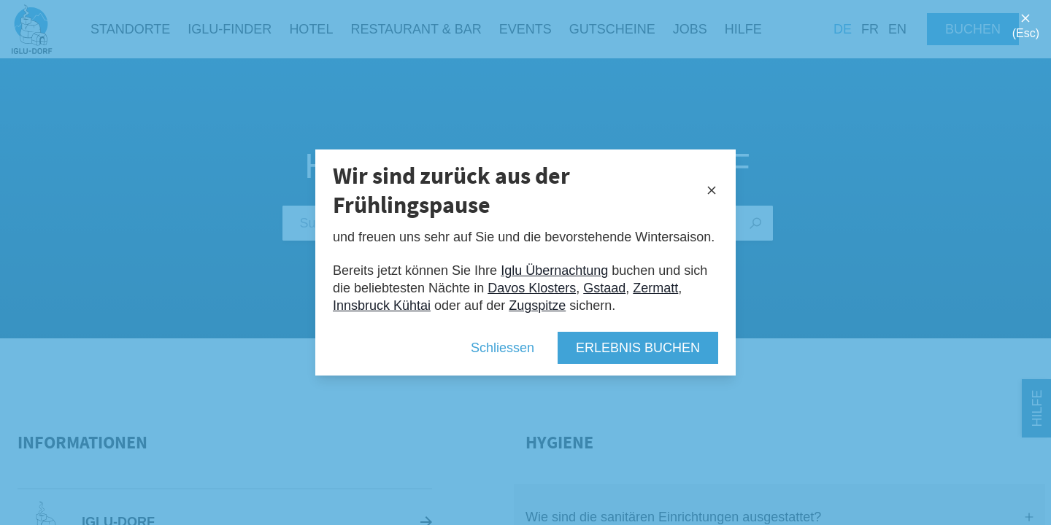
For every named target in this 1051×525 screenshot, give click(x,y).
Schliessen (502, 348)
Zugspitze (537, 305)
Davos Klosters (532, 288)
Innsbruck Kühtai (382, 305)
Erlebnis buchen (638, 348)
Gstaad (604, 288)
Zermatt (655, 288)
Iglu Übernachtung (554, 270)
